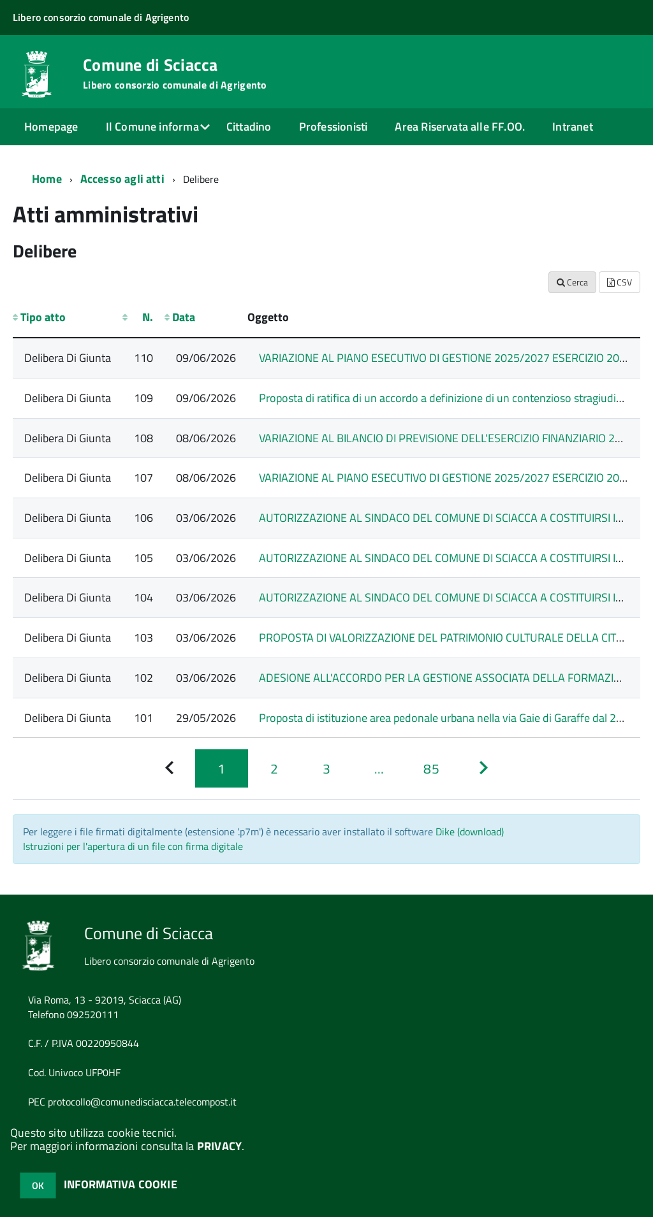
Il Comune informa (152, 126)
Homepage (51, 126)
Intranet (572, 126)
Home (47, 178)
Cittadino (249, 126)
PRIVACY (219, 1146)
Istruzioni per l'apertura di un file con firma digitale (133, 846)
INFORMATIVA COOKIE (120, 1184)
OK (38, 1185)
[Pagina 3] (326, 768)
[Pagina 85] (431, 768)
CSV (619, 282)
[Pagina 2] (274, 768)
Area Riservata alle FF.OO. (460, 126)
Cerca (572, 282)
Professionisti (333, 126)
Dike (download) (470, 831)
